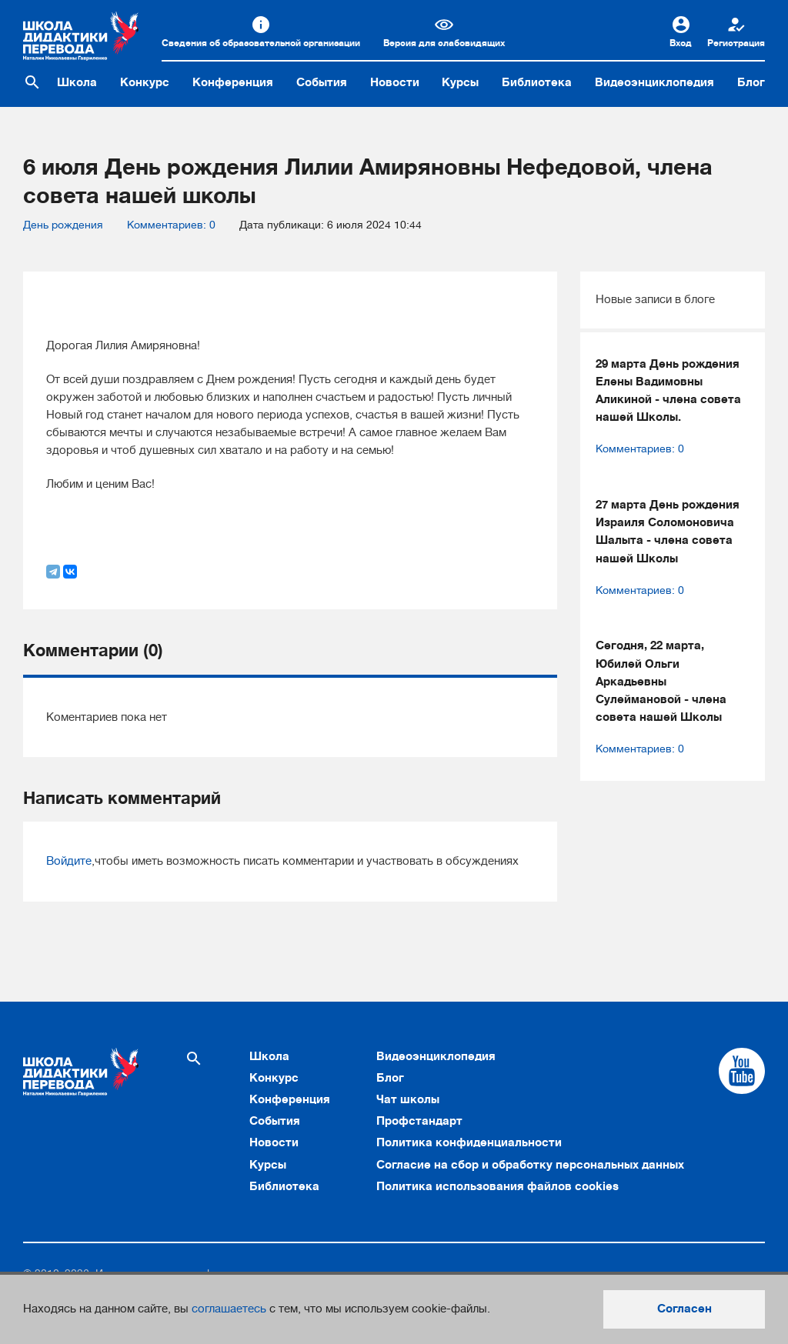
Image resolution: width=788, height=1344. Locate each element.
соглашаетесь (229, 1309)
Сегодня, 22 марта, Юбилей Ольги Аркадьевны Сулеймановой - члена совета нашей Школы (661, 681)
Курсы (460, 82)
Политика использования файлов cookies (497, 1186)
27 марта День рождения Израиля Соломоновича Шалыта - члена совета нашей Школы (668, 531)
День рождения (63, 225)
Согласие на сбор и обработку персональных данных (530, 1165)
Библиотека (537, 82)
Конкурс (144, 82)
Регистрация (736, 43)
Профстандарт (419, 1121)
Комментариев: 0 (171, 225)
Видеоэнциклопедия (654, 82)
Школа (77, 82)
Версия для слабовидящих (444, 43)
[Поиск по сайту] (32, 82)
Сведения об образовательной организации (261, 43)
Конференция (232, 82)
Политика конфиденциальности (469, 1142)
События (321, 82)
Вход (680, 43)
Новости (394, 82)
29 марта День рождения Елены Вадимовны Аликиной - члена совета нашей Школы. (668, 391)
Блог (751, 82)
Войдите (69, 861)
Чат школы (407, 1099)
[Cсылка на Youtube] (742, 1071)
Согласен (684, 1309)
